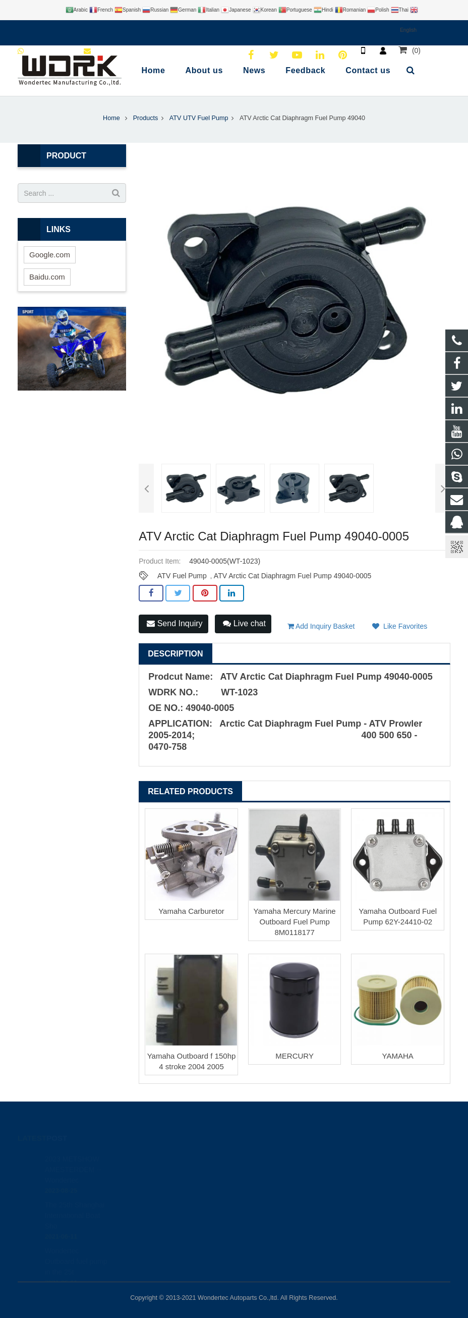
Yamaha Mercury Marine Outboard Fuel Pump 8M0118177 (295, 922)
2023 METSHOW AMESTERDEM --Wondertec (73, 1157)
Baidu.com (47, 276)
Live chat (244, 623)
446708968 (269, 1158)
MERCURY (294, 1056)
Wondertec (267, 1217)
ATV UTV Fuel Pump (198, 118)
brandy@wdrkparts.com (286, 1202)
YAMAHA (398, 1056)
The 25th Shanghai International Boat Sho (74, 1203)
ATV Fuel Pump (182, 576)
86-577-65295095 (277, 1187)
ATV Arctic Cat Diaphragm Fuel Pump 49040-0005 (293, 576)
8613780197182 (275, 1173)
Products (145, 118)
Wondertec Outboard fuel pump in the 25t (76, 1249)
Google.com (49, 254)
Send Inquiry (174, 623)
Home (111, 118)
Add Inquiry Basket (321, 626)
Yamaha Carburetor (191, 911)
